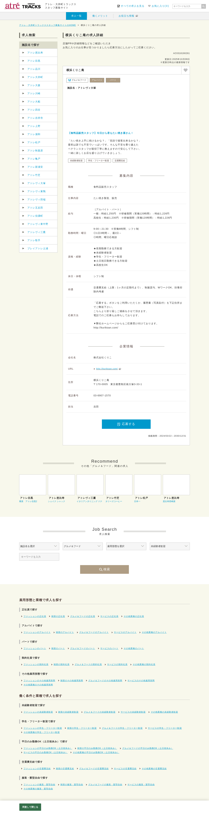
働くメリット (100, 15)
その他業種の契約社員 (144, 664)
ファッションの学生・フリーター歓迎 (43, 728)
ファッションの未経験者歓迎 (38, 712)
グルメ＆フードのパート (82, 648)
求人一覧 (76, 15)
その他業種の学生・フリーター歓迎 (42, 732)
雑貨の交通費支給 (65, 768)
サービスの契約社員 (117, 664)
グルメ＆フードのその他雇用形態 (105, 680)
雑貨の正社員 (58, 616)
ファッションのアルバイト (37, 632)
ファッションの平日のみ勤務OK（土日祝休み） (48, 748)
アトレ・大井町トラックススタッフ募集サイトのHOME (47, 25)
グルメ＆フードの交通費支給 (94, 768)
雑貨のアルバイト (65, 632)
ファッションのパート (35, 648)
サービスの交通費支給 (125, 768)
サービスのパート (109, 648)
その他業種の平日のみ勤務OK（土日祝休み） (96, 752)
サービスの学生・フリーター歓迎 (165, 728)
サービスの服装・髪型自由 (141, 784)
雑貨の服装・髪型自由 (71, 784)
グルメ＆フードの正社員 (82, 616)
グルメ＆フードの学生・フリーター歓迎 (122, 728)
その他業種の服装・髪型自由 (38, 788)
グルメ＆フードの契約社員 (88, 664)
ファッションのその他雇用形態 (39, 680)
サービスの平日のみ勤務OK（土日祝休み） (46, 752)
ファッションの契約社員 (36, 664)
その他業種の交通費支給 (154, 768)
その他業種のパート (134, 648)
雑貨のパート (58, 648)
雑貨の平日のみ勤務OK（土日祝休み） (97, 748)
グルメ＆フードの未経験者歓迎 (99, 712)
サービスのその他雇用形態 (141, 680)
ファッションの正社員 (35, 616)
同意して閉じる (30, 807)
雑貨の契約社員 (61, 664)
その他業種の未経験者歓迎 (164, 712)
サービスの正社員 (109, 616)
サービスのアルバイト (125, 632)
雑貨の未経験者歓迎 (68, 712)
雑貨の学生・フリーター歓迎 (82, 728)
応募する (126, 424)
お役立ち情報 (126, 15)
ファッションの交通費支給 (37, 768)
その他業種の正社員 (134, 616)
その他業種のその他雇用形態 (38, 684)
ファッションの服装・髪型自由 (39, 784)
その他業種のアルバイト (154, 632)
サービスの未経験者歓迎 (133, 712)
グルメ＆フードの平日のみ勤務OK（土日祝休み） (147, 748)
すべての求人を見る (132, 6)
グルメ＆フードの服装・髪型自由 (105, 784)
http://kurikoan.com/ (107, 369)
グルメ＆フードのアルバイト (94, 632)
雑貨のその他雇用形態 (71, 680)
